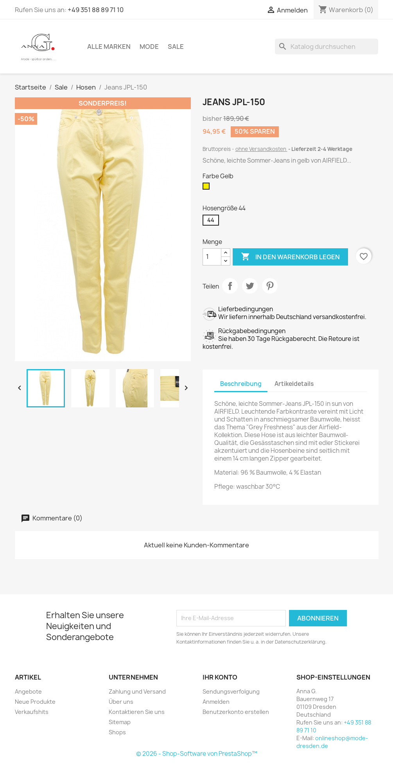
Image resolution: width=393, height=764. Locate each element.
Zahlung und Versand (137, 691)
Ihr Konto (220, 677)
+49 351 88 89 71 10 (96, 9)
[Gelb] (208, 188)
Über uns (121, 701)
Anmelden (216, 701)
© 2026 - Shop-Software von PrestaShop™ (196, 754)
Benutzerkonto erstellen (236, 712)
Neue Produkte (35, 701)
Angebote (28, 691)
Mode (149, 46)
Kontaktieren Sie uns (137, 712)
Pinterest (270, 286)
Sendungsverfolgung (231, 691)
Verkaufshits (31, 712)
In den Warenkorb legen (290, 257)
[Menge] (212, 256)
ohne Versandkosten (261, 148)
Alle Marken (109, 46)
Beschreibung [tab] (241, 384)
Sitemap (120, 722)
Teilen (230, 286)
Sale (176, 46)
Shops (117, 732)
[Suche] (326, 46)
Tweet (250, 286)
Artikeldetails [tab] (294, 384)
